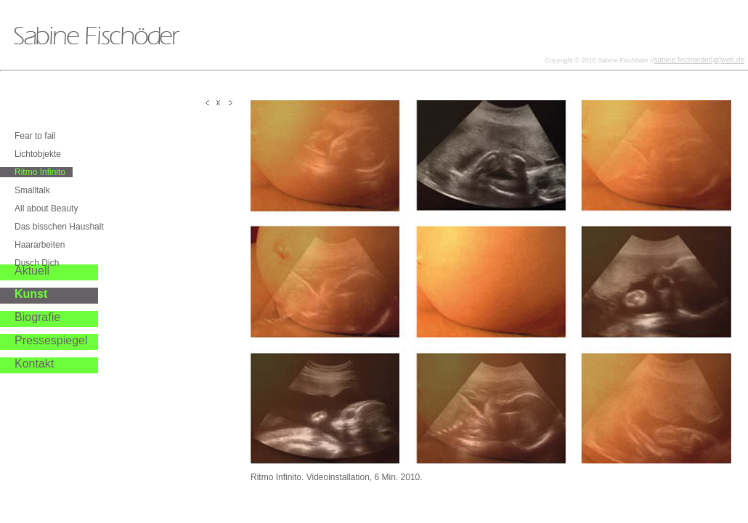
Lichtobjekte (38, 154)
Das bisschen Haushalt (59, 227)
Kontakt (34, 363)
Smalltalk (32, 190)
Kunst (31, 294)
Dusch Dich (37, 263)
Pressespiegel (51, 340)
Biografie (37, 317)
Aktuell (32, 270)
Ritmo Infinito (40, 172)
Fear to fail (35, 136)
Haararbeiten (40, 245)
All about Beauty (46, 208)
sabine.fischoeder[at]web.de (699, 60)
